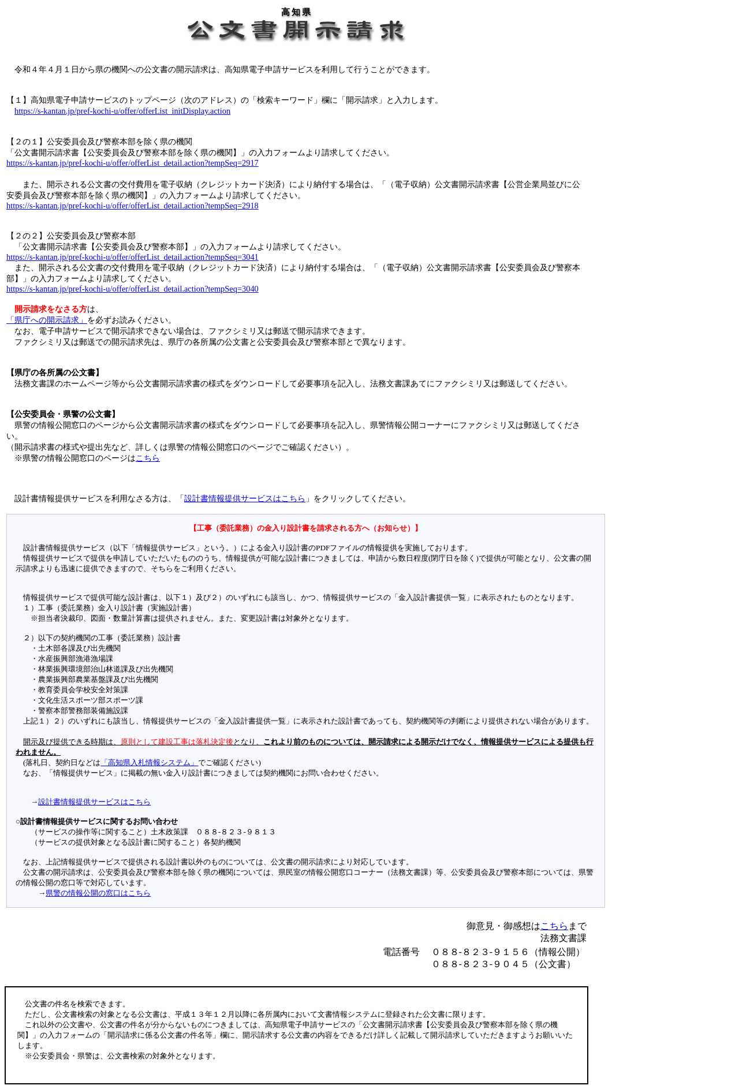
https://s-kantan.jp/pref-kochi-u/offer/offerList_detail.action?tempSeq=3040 (132, 288)
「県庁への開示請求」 (46, 320)
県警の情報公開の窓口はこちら (98, 893)
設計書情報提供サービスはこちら (244, 498)
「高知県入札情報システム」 (149, 762)
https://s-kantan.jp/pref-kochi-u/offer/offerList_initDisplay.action (122, 110)
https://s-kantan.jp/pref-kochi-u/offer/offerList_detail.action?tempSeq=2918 (132, 205)
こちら (148, 458)
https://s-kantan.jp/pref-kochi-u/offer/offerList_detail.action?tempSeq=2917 (132, 162)
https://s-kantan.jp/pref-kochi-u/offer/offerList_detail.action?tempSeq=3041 (132, 257)
